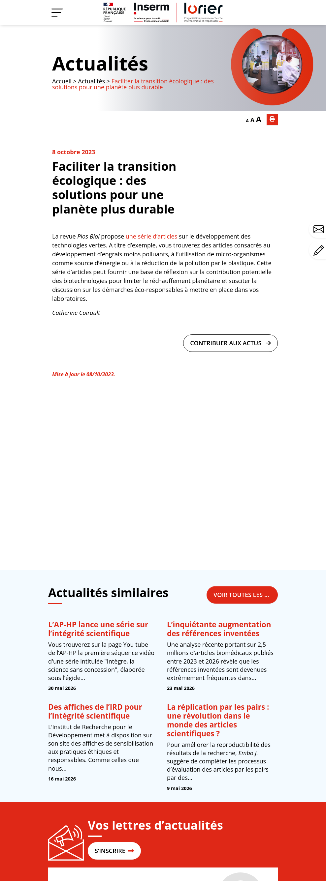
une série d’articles (151, 236)
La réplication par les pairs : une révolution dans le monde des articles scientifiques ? (218, 720)
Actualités (100, 63)
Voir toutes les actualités (245, 595)
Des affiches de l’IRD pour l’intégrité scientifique (95, 711)
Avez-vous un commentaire (319, 250)
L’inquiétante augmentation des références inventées (219, 629)
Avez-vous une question (319, 229)
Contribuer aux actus (230, 343)
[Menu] (57, 12)
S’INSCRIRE (114, 851)
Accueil (62, 81)
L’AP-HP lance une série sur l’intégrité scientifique (98, 629)
